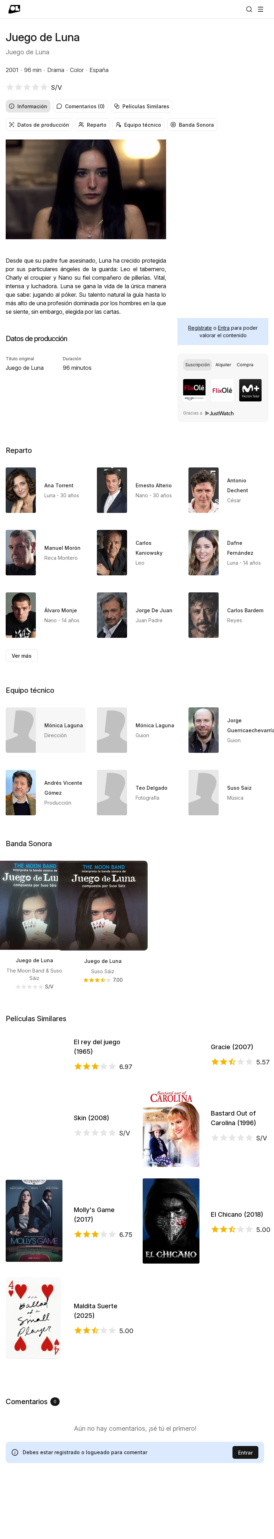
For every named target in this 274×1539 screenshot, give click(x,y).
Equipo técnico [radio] (138, 125)
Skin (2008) (91, 1168)
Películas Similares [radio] (141, 106)
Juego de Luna (34, 960)
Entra (224, 328)
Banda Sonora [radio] (192, 125)
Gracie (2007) (232, 1071)
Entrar (245, 1503)
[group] (137, 106)
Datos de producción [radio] (39, 125)
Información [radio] (28, 106)
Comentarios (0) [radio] (80, 106)
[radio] (197, 365)
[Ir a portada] (14, 9)
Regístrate (200, 328)
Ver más (22, 656)
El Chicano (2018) (237, 1265)
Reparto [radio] (92, 125)
